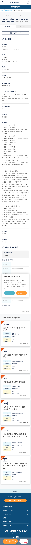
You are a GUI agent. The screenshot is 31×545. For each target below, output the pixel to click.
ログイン (28, 3)
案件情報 (7, 26)
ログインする (9, 293)
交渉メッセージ (23, 26)
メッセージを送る (10, 541)
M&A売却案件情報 (8, 10)
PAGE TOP (15, 491)
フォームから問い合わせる (16, 501)
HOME (2, 10)
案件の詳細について (15, 33)
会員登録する (21, 293)
